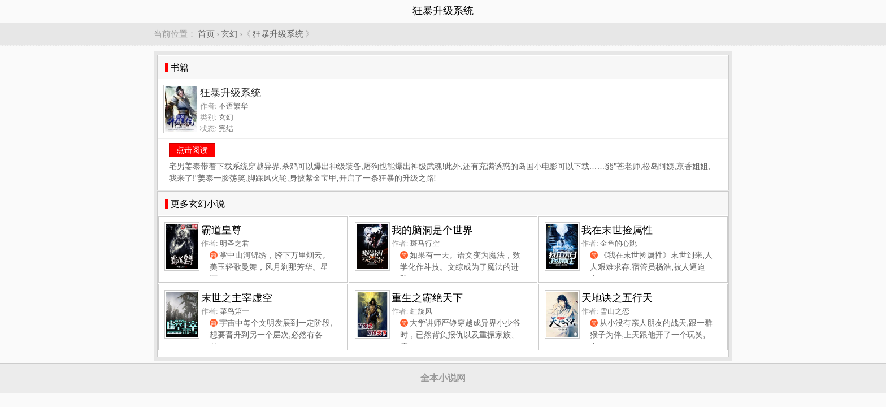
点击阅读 (192, 149)
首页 (206, 33)
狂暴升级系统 (278, 33)
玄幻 (229, 33)
